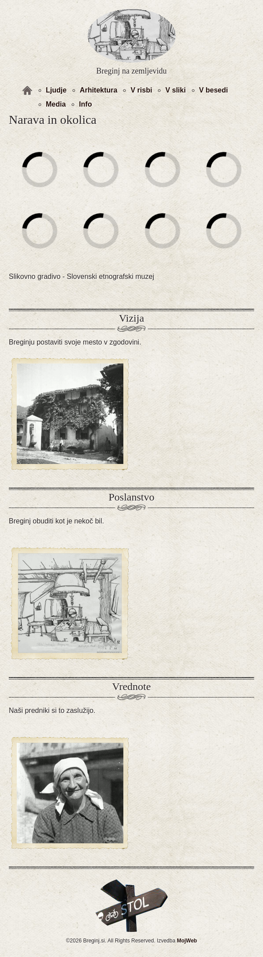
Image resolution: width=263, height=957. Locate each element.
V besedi (213, 90)
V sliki (175, 90)
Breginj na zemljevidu (131, 71)
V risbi (141, 90)
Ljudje (56, 90)
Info (85, 104)
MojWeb (187, 941)
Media (56, 104)
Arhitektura (98, 90)
